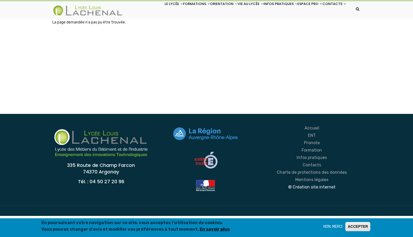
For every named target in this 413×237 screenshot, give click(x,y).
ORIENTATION (202, 10)
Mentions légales (311, 200)
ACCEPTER (358, 227)
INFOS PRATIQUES (269, 10)
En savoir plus (215, 229)
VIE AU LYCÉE (234, 10)
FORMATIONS (170, 10)
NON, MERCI (332, 227)
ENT (312, 156)
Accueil (311, 149)
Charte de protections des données (312, 193)
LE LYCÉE (143, 10)
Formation (312, 171)
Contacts (312, 185)
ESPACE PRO (303, 10)
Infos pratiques (312, 178)
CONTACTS (146, 29)
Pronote (312, 163)
